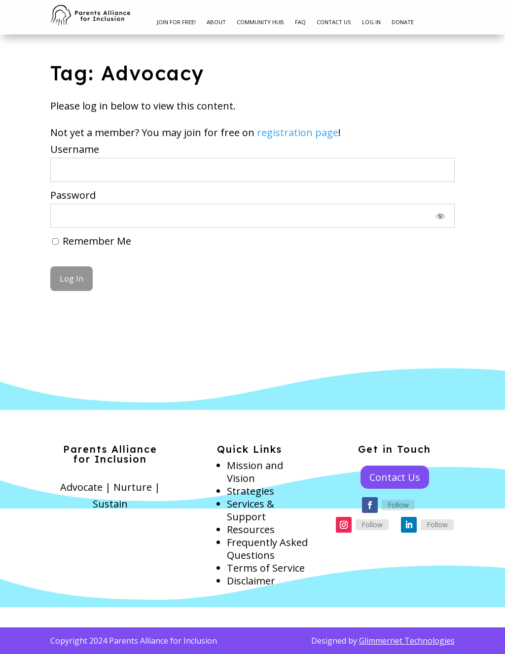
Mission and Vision (255, 472)
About (216, 22)
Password (73, 195)
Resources (251, 529)
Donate (403, 22)
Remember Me (91, 241)
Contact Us (334, 22)
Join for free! (176, 22)
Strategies (250, 491)
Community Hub (260, 22)
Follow (398, 504)
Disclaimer (251, 580)
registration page (297, 132)
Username (74, 149)
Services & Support (250, 510)
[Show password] (440, 216)
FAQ (300, 22)
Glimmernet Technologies (407, 640)
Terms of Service (266, 568)
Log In (371, 22)
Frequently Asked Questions (267, 549)
